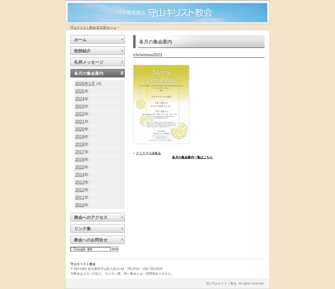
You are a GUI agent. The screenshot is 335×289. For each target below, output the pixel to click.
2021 (80, 121)
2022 (80, 114)
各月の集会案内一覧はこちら (192, 157)
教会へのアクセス (91, 217)
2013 (80, 182)
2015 (80, 167)
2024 (80, 99)
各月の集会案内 (88, 73)
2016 (80, 159)
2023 (80, 106)
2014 (80, 175)
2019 (80, 137)
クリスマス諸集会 (148, 153)
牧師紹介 (82, 51)
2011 (80, 197)
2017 (80, 152)
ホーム (80, 39)
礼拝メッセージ (88, 62)
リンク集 (82, 228)
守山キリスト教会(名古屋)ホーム (93, 27)
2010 (80, 205)
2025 (80, 91)
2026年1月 (85, 83)
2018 (80, 144)
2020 (80, 129)
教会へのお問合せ (91, 240)
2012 (80, 190)
